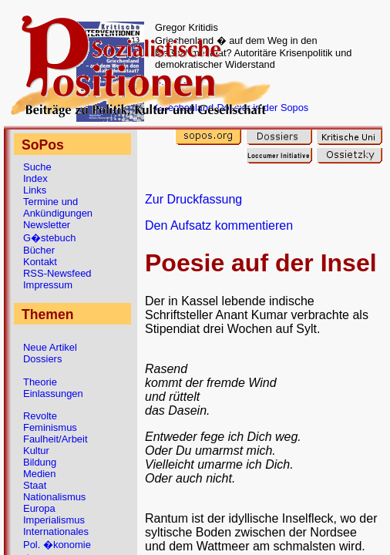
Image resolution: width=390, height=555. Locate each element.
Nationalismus (54, 497)
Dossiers (42, 359)
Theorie (40, 382)
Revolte (40, 416)
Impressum (47, 285)
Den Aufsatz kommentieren (219, 225)
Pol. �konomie (57, 544)
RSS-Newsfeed (57, 273)
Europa (39, 508)
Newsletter (46, 224)
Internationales (56, 531)
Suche (37, 167)
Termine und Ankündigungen (57, 207)
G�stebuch (49, 238)
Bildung (39, 462)
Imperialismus (54, 520)
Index (35, 178)
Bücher (39, 250)
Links (34, 190)
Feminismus (50, 427)
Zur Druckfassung (193, 199)
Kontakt (40, 261)
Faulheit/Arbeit (55, 439)
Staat (34, 485)
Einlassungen (53, 393)
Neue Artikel (50, 347)
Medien (39, 473)
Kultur (36, 450)
